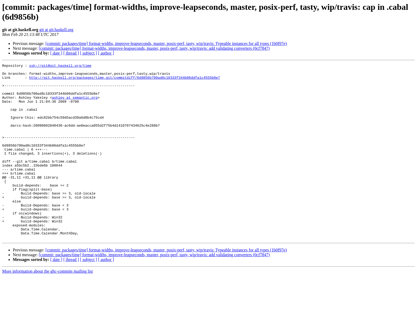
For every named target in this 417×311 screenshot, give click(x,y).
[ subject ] (88, 53)
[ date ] (56, 53)
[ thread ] (71, 53)
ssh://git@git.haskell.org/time (60, 66)
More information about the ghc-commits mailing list (47, 306)
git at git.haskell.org (56, 29)
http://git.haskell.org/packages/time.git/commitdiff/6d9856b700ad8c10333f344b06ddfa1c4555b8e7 (124, 80)
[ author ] (106, 53)
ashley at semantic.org (75, 104)
